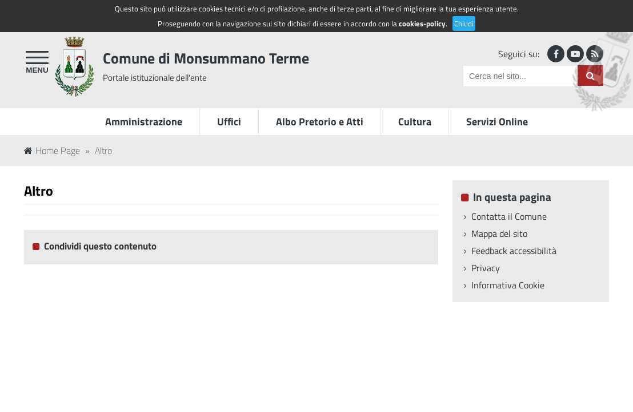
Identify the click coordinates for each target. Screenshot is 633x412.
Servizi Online (497, 121)
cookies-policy (422, 23)
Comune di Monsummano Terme (206, 58)
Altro (103, 150)
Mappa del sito (499, 233)
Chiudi (464, 23)
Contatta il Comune (509, 216)
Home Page (52, 150)
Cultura (414, 121)
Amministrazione (143, 121)
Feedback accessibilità (513, 251)
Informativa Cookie (507, 285)
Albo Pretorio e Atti (319, 121)
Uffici (229, 121)
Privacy (485, 268)
